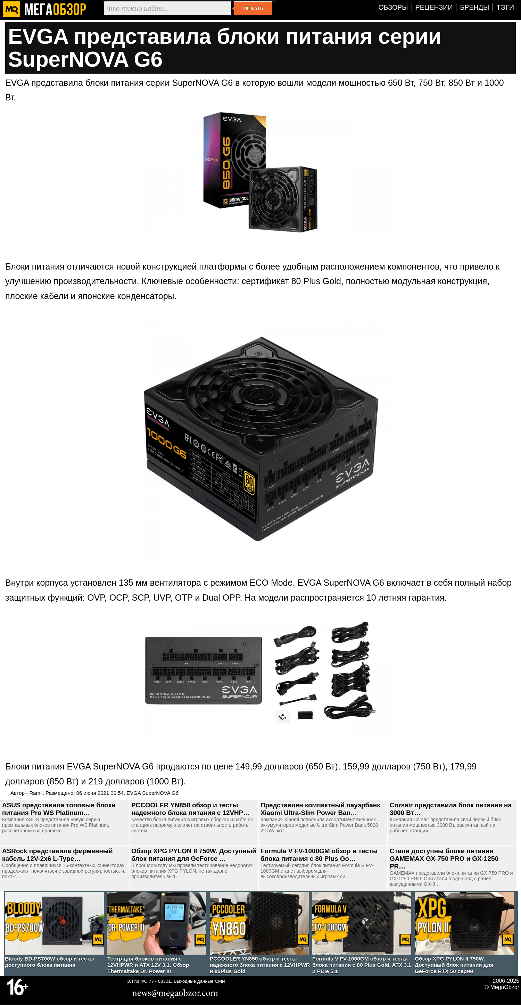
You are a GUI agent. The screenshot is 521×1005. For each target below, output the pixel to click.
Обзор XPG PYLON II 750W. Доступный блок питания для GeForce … (193, 854)
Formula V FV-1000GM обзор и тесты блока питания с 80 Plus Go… (319, 854)
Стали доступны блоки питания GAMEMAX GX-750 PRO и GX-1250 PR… (444, 858)
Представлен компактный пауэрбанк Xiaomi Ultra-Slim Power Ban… (320, 808)
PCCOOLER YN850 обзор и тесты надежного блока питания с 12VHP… (190, 808)
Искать (253, 8)
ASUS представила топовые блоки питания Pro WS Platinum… (59, 808)
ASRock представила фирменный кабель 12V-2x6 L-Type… (57, 854)
